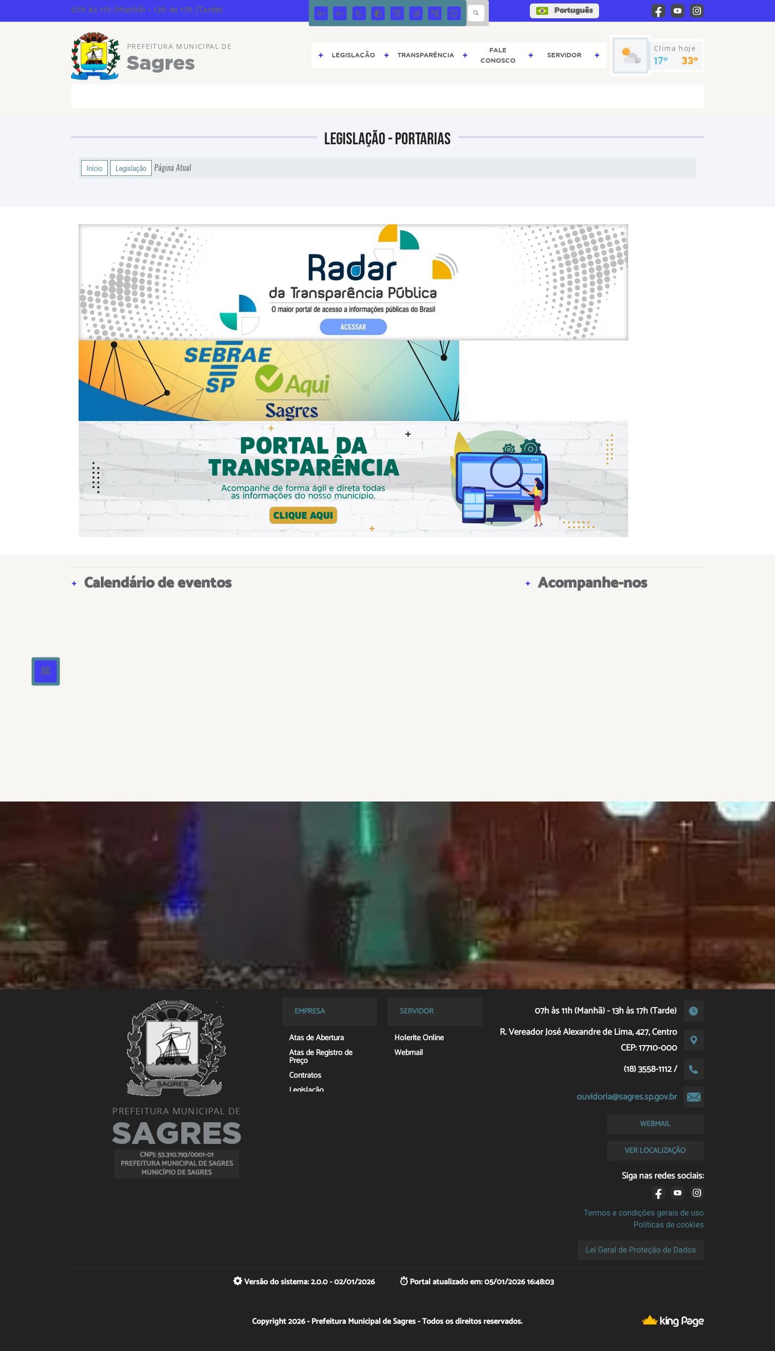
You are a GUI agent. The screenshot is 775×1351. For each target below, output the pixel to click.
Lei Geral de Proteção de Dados (641, 1250)
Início (94, 168)
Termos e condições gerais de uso (644, 1213)
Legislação (131, 168)
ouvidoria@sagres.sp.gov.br (627, 1097)
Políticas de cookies (669, 1224)
